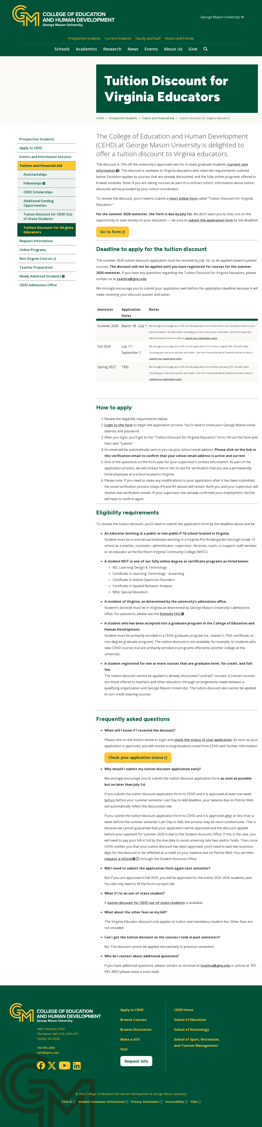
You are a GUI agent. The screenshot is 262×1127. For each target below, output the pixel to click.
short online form (183, 198)
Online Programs (32, 249)
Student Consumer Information (103, 1101)
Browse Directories (135, 1029)
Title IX (68, 1101)
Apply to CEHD (30, 148)
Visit (124, 1049)
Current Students (118, 38)
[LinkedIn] (77, 1065)
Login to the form (118, 425)
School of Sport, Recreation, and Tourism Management (197, 1042)
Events (151, 49)
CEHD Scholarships (38, 192)
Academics (86, 49)
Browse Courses (133, 1019)
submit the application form (210, 220)
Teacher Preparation (36, 267)
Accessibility (176, 1101)
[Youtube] (65, 1066)
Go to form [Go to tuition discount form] (114, 233)
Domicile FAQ (172, 614)
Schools (62, 49)
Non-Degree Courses (44, 259)
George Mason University (222, 17)
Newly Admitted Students (47, 277)
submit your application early (201, 338)
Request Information (36, 241)
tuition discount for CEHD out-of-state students (146, 902)
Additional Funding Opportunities (38, 203)
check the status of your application (203, 740)
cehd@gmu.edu (48, 1053)
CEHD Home (183, 1010)
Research (112, 49)
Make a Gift (130, 1039)
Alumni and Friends (179, 38)
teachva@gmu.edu (132, 279)
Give (193, 49)
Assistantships (35, 174)
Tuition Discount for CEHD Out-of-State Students (48, 216)
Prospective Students (84, 38)
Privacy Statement (147, 1101)
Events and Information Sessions (45, 157)
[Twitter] (51, 1065)
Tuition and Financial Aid (40, 165)
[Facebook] (41, 1065)
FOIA (196, 1101)
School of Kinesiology (191, 1029)
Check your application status (139, 759)
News (133, 49)
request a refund (121, 859)
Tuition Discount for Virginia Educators (48, 229)
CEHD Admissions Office (38, 285)
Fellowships (41, 184)
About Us (173, 49)
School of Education (190, 1019)
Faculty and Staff (148, 38)
